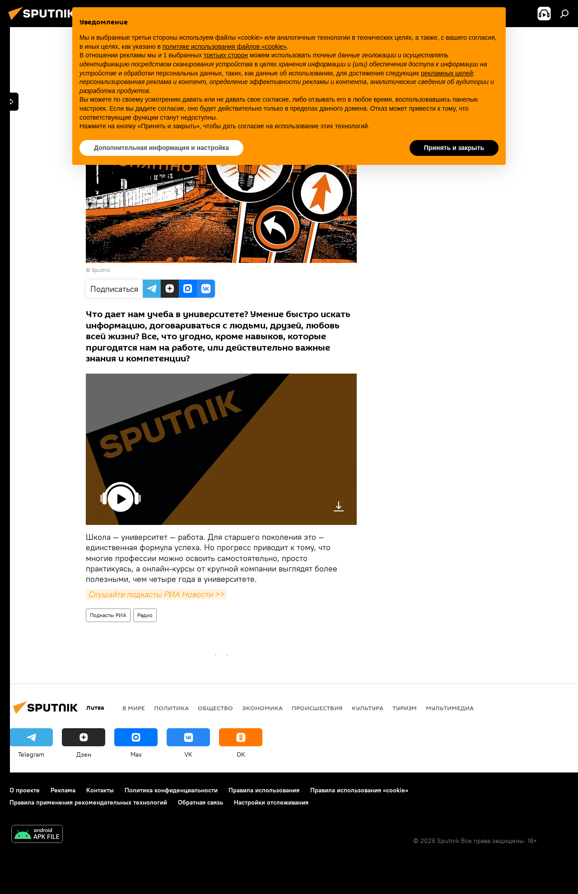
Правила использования (263, 790)
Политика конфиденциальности (171, 790)
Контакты (100, 790)
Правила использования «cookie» (359, 790)
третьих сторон (226, 55)
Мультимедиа (450, 708)
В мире (133, 708)
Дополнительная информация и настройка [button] (161, 147)
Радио (145, 615)
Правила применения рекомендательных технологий (88, 802)
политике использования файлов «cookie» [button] (225, 46)
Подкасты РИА (108, 615)
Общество (215, 708)
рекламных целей (447, 73)
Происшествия (317, 708)
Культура (367, 708)
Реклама (63, 790)
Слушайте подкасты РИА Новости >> (156, 594)
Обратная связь (200, 802)
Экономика (262, 708)
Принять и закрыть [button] (454, 147)
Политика (171, 708)
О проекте (24, 790)
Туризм (404, 708)
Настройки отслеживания (271, 802)
